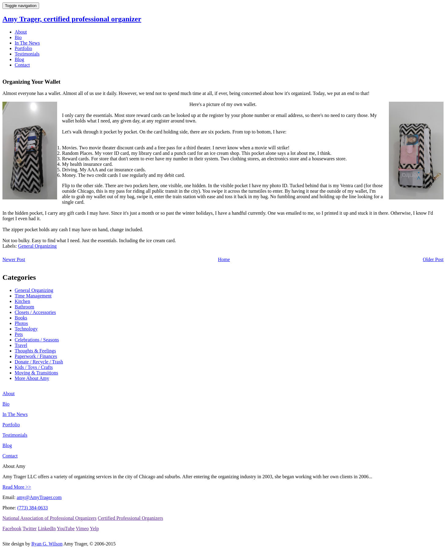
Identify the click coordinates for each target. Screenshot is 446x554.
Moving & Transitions (36, 372)
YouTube (66, 528)
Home (224, 259)
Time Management (33, 295)
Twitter (30, 528)
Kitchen (22, 301)
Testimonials (27, 53)
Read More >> (16, 487)
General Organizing (37, 246)
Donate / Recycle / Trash (39, 361)
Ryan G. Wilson (47, 543)
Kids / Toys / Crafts (34, 367)
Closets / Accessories (35, 312)
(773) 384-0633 (32, 507)
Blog (19, 59)
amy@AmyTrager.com (39, 497)
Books (21, 317)
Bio (18, 37)
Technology (26, 328)
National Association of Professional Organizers (49, 518)
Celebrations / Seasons (37, 339)
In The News (27, 43)
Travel (21, 345)
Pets (19, 334)
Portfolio (23, 48)
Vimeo (82, 528)
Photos (21, 323)
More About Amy (32, 378)
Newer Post (13, 259)
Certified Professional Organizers (130, 518)
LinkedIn (47, 528)
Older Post (433, 259)
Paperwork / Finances (36, 356)
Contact (22, 64)
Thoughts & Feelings (35, 350)
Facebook (11, 528)
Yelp (94, 528)
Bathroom (24, 306)
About (21, 32)
